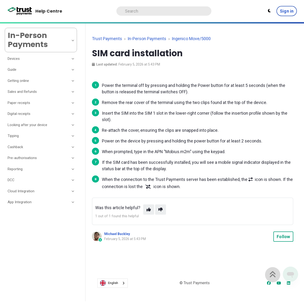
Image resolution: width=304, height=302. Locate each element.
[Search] (163, 11)
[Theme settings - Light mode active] (269, 11)
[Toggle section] (73, 58)
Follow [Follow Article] (283, 236)
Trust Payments (107, 38)
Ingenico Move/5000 (191, 38)
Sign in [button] (287, 11)
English (109, 283)
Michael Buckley (117, 234)
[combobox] (112, 283)
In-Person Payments (147, 38)
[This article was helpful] (148, 209)
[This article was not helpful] (160, 209)
